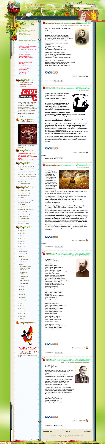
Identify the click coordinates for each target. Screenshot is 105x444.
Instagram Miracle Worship (27, 172)
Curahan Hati (23, 193)
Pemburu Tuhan (24, 211)
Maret (21, 294)
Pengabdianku (24, 214)
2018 (21, 243)
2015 (21, 303)
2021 (21, 236)
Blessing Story (24, 190)
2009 (21, 319)
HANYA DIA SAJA (24, 281)
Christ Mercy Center (25, 183)
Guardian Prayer (24, 202)
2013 (21, 308)
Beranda (68, 431)
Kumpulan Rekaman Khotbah (27, 179)
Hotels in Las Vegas (73, 436)
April (21, 292)
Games (22, 197)
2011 (21, 313)
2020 (21, 238)
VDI (80, 436)
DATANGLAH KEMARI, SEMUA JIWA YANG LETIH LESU (25, 268)
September (23, 259)
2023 (21, 230)
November (23, 254)
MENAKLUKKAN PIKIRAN (54, 88)
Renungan (23, 221)
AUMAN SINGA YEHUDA (54, 165)
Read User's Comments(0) (78, 76)
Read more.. (44, 155)
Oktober (22, 256)
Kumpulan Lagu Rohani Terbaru (28, 176)
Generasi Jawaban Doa (26, 200)
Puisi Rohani (23, 218)
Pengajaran (23, 216)
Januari (22, 299)
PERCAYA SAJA (24, 283)
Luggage (55, 436)
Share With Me (24, 223)
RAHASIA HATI (36, 4)
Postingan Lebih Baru (47, 431)
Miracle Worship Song (26, 209)
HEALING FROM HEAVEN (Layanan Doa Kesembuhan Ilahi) (27, 168)
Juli (21, 264)
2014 (21, 305)
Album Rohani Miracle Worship (28, 174)
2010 (21, 316)
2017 (21, 246)
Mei (21, 289)
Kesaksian (23, 204)
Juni (21, 286)
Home (35, 18)
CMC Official (23, 181)
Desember (23, 251)
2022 (21, 233)
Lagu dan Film (24, 207)
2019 (21, 241)
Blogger (81, 435)
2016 (21, 249)
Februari (22, 297)
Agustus (22, 261)
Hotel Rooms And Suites (63, 436)
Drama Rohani (24, 195)
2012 (21, 311)
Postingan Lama (87, 431)
